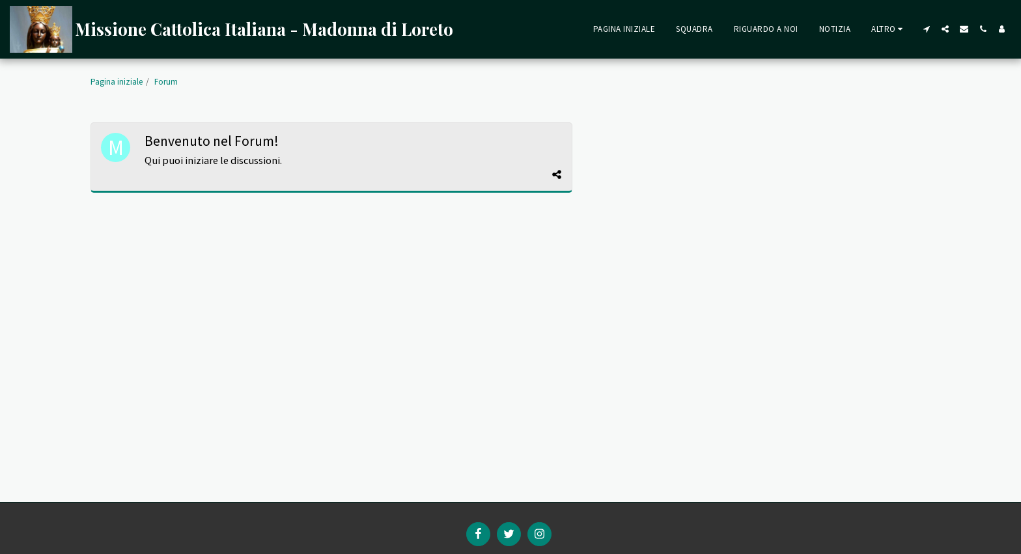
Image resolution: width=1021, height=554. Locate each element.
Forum (166, 81)
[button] (926, 29)
